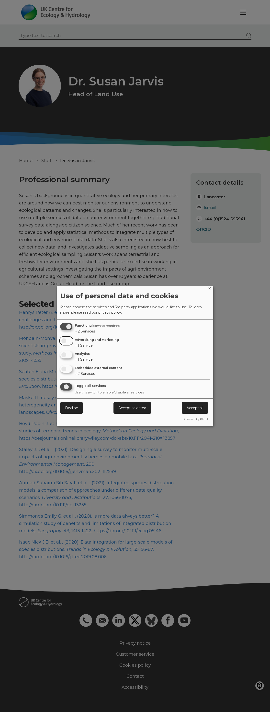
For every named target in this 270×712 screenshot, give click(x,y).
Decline (71, 408)
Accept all (195, 408)
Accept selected (132, 408)
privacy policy (109, 312)
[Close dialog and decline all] (209, 289)
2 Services (85, 331)
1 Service (84, 345)
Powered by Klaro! (196, 419)
